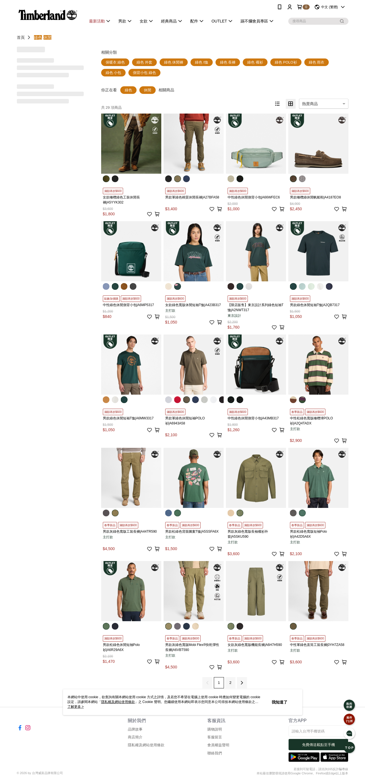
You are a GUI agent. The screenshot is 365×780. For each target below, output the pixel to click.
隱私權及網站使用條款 (146, 745)
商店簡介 (135, 737)
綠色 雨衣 (317, 62)
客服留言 (214, 737)
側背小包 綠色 (144, 73)
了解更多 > (75, 707)
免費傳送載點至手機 (318, 745)
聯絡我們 (214, 753)
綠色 (38, 37)
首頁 (21, 37)
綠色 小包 (113, 73)
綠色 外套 (144, 62)
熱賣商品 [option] (310, 103)
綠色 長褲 (228, 62)
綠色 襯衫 (255, 62)
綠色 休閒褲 (173, 62)
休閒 (47, 37)
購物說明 (214, 729)
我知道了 (279, 702)
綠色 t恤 (201, 62)
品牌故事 (135, 729)
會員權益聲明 (218, 745)
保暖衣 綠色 (115, 62)
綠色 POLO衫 (286, 62)
